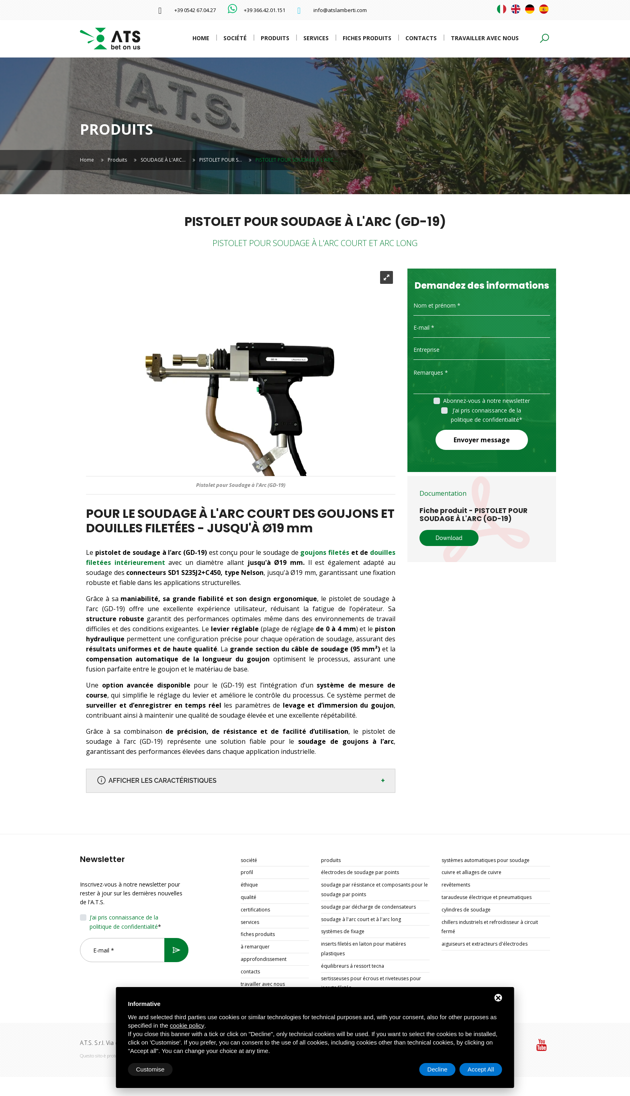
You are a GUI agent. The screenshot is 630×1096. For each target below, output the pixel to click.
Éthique (249, 884)
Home (200, 38)
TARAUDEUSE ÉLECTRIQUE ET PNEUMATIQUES (487, 897)
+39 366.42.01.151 (264, 10)
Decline (438, 1069)
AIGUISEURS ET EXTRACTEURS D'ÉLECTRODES (485, 943)
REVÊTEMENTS (456, 884)
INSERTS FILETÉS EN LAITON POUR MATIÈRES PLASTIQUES (363, 948)
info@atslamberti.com (340, 10)
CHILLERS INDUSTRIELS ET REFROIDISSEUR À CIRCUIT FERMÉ (490, 927)
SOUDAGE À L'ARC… (163, 159)
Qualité (248, 897)
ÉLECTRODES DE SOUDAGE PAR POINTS (360, 872)
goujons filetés (325, 552)
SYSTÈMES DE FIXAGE (342, 931)
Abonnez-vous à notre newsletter (486, 400)
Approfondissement (263, 959)
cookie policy (187, 1025)
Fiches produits (367, 38)
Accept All (481, 1069)
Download (449, 538)
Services (316, 38)
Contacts (421, 38)
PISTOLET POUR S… (220, 159)
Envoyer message (482, 439)
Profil (247, 872)
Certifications (255, 909)
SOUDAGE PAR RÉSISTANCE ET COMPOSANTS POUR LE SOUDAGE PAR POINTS (374, 889)
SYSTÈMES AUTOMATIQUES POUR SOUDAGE (486, 860)
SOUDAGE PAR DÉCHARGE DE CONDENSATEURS (368, 906)
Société (235, 38)
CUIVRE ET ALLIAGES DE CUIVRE (471, 872)
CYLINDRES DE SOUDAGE (466, 909)
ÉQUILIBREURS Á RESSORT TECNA (352, 966)
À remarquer (255, 946)
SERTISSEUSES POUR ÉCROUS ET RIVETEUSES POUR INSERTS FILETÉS (371, 983)
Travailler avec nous (485, 38)
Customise (150, 1069)
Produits (275, 38)
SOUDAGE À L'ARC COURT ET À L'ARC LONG (361, 919)
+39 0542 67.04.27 (195, 10)
